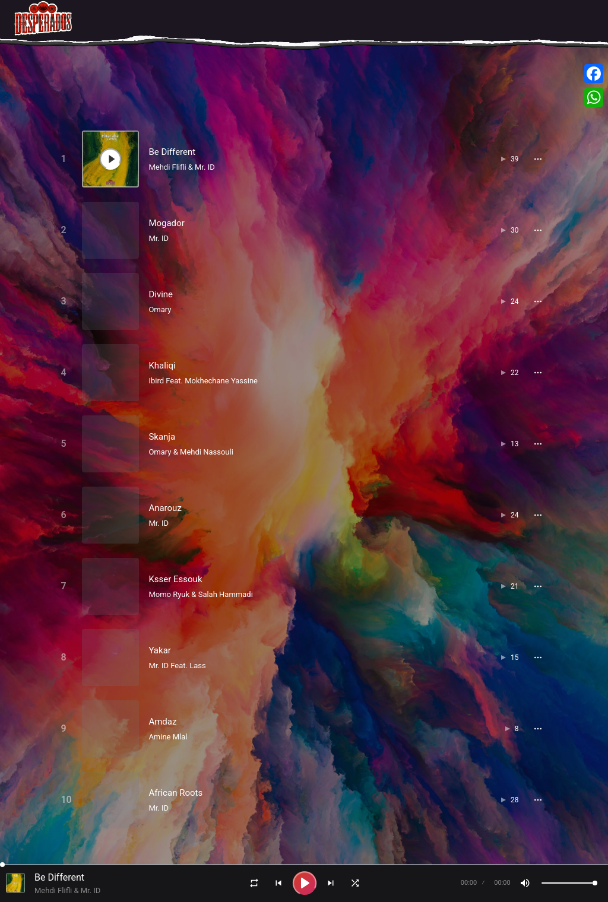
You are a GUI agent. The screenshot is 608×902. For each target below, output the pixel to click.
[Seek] (304, 864)
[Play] (304, 883)
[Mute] (525, 883)
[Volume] (569, 883)
